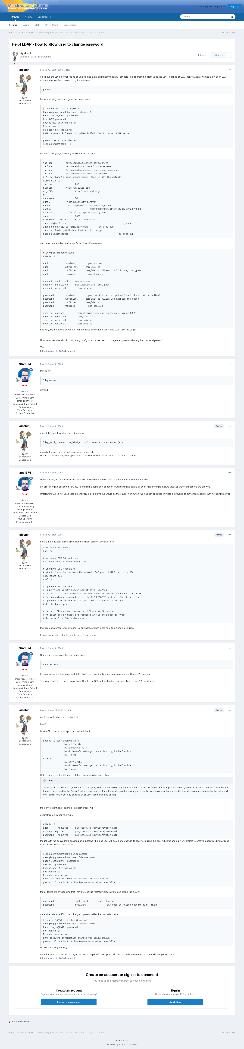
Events (26, 25)
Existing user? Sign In (212, 6)
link (107, 775)
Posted (51, 70)
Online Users (51, 25)
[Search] (196, 16)
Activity (28, 17)
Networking (45, 56)
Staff (37, 25)
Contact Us (122, 1040)
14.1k (25, 391)
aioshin (28, 53)
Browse (15, 18)
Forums (13, 25)
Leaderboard (70, 25)
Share (201, 55)
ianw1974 (24, 364)
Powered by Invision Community (122, 1044)
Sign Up (234, 6)
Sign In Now (175, 1002)
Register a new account (69, 1002)
